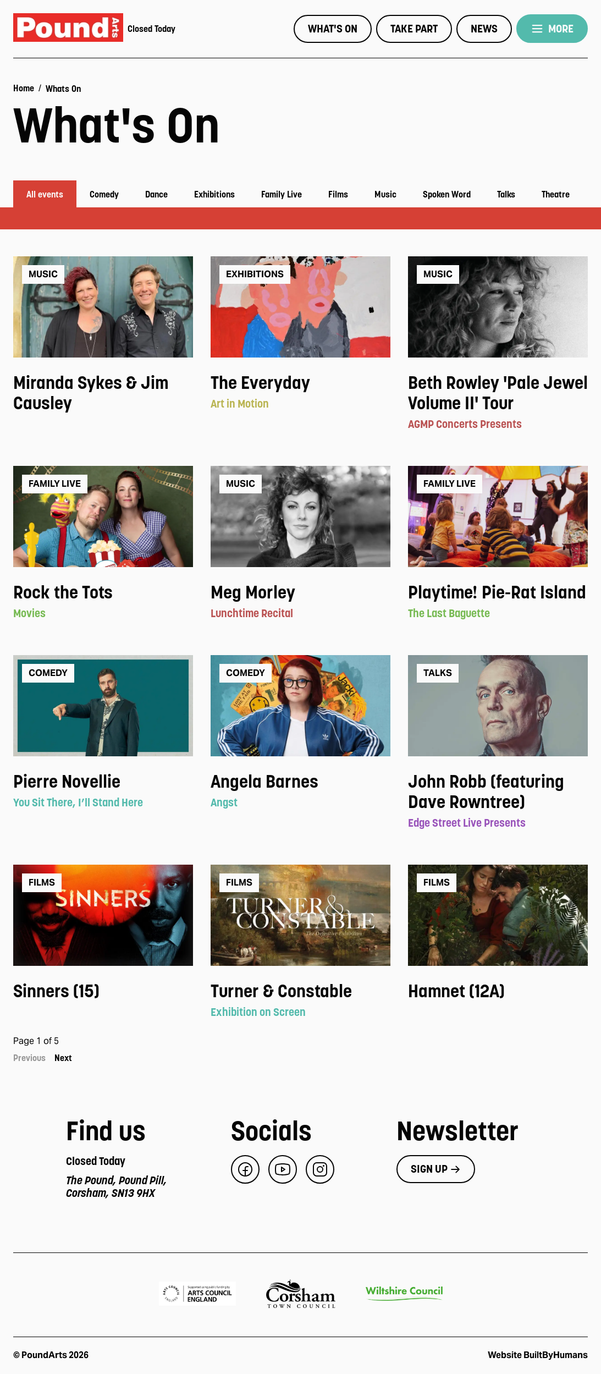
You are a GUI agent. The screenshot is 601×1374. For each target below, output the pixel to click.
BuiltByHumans (555, 1355)
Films (338, 194)
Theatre (556, 194)
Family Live (281, 194)
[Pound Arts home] (68, 29)
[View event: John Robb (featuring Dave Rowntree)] (498, 792)
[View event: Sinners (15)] (103, 991)
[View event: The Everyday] (300, 383)
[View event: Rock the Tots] (103, 592)
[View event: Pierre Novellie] (103, 782)
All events (44, 194)
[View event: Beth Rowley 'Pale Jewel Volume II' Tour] (498, 393)
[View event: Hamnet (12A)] (498, 991)
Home (23, 88)
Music (385, 194)
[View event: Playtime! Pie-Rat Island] (498, 592)
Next (63, 1058)
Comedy (104, 194)
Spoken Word (447, 194)
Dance (156, 194)
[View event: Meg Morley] (300, 592)
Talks (506, 194)
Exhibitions (214, 194)
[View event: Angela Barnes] (300, 782)
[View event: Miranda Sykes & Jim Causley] (103, 393)
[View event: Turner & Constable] (300, 991)
